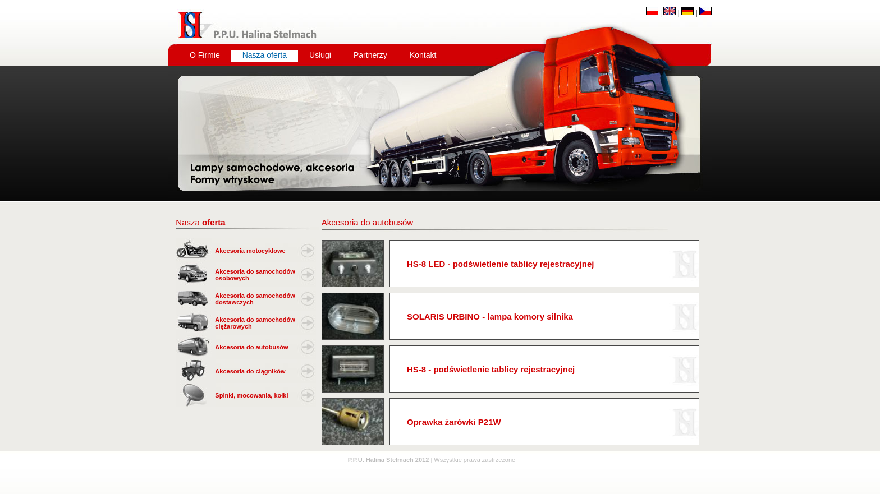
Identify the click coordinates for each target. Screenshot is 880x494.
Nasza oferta (264, 54)
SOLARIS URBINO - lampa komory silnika (490, 316)
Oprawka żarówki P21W (454, 422)
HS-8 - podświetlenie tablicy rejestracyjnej (491, 369)
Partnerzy (370, 54)
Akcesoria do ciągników (250, 371)
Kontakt (423, 54)
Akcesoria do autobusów (251, 347)
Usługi (320, 54)
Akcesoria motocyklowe (250, 250)
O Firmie (205, 54)
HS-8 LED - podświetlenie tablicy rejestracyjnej (500, 264)
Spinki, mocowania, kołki (251, 395)
